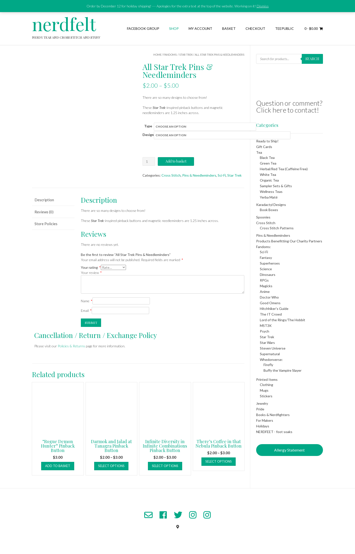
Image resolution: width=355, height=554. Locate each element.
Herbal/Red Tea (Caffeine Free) (284, 169)
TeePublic (284, 28)
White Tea (268, 174)
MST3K (266, 325)
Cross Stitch (171, 175)
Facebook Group (143, 28)
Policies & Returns (71, 346)
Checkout (255, 28)
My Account (200, 28)
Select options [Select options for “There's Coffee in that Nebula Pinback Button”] (218, 461)
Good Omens (270, 303)
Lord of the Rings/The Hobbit (282, 320)
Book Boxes (269, 210)
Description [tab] (44, 200)
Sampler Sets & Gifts (276, 186)
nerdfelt (64, 24)
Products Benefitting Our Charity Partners (289, 241)
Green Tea (268, 163)
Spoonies (263, 217)
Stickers (266, 396)
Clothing (266, 385)
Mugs (264, 390)
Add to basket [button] (57, 466)
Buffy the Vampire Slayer (283, 370)
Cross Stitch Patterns (277, 228)
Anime (265, 291)
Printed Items (267, 379)
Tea (259, 152)
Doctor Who (269, 297)
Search (312, 58)
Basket (229, 28)
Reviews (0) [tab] (44, 212)
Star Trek (186, 54)
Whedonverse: (271, 359)
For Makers (264, 420)
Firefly (268, 365)
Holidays (262, 426)
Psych (264, 331)
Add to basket (175, 161)
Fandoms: (170, 54)
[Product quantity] (148, 161)
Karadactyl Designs (271, 204)
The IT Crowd (271, 314)
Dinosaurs (267, 274)
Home (157, 54)
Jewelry (262, 403)
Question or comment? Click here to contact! (289, 106)
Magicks (266, 286)
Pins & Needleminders (199, 175)
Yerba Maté (269, 197)
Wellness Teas (271, 191)
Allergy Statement (289, 450)
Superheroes (270, 263)
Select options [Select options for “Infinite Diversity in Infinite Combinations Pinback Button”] (165, 466)
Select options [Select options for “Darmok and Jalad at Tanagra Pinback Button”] (111, 466)
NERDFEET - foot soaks (274, 432)
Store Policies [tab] (46, 223)
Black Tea (267, 157)
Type (148, 126)
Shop (174, 28)
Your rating (91, 267)
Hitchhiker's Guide (274, 308)
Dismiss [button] (263, 6)
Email (86, 310)
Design (148, 135)
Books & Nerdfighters (273, 415)
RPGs (264, 280)
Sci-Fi (222, 175)
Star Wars (267, 342)
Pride (260, 409)
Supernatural (270, 354)
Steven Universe (272, 348)
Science (266, 269)
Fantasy (266, 257)
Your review (91, 272)
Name (86, 301)
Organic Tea (269, 180)
